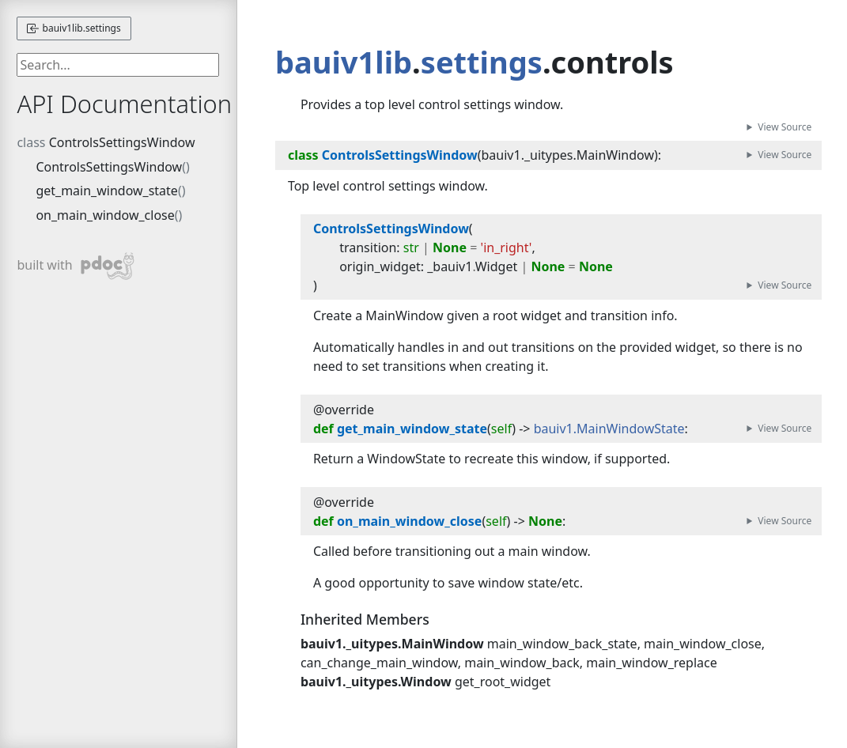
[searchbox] (118, 65)
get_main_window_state (107, 190)
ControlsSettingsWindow (122, 142)
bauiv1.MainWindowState (609, 428)
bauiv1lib (343, 61)
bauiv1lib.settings (73, 28)
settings (482, 61)
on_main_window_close (105, 215)
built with (75, 266)
